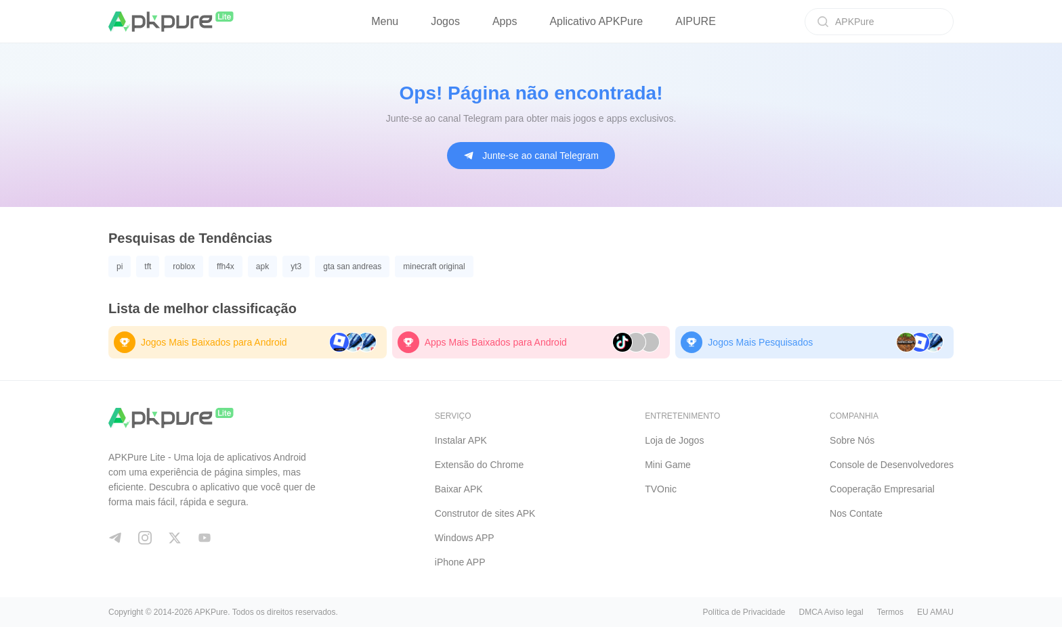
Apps (504, 21)
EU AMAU (935, 612)
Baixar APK (459, 489)
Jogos (445, 21)
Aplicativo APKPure (596, 21)
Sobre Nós (852, 440)
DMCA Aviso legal (831, 612)
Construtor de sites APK (485, 513)
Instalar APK (461, 440)
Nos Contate (856, 513)
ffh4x (225, 266)
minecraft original (434, 266)
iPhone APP (460, 562)
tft (147, 266)
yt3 (296, 266)
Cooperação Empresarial (882, 489)
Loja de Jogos (674, 440)
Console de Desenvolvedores (892, 464)
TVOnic (661, 489)
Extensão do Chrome (479, 464)
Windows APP (464, 537)
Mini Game (668, 464)
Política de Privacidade (743, 612)
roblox (184, 266)
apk (262, 266)
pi (119, 266)
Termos (890, 612)
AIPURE (695, 21)
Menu (384, 21)
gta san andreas (352, 266)
